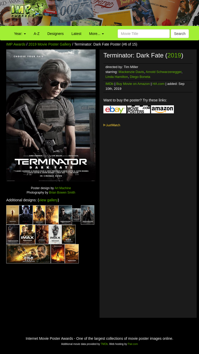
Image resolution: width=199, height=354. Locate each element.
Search (180, 34)
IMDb (109, 84)
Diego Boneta (140, 77)
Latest (76, 34)
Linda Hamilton (116, 77)
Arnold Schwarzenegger (163, 72)
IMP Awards (15, 44)
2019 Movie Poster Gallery (50, 44)
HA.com (159, 84)
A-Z (37, 34)
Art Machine (62, 188)
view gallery (48, 200)
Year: (20, 34)
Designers (55, 34)
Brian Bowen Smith (62, 192)
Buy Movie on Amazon (133, 84)
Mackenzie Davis (131, 72)
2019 (174, 55)
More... (96, 34)
